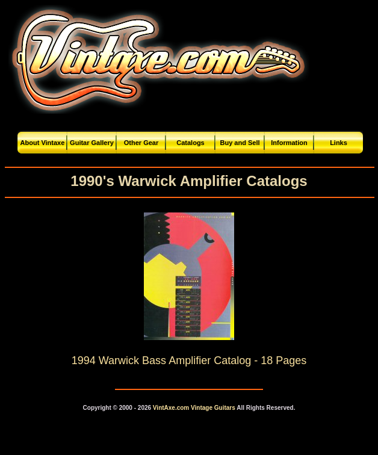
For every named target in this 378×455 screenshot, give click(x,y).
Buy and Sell (239, 142)
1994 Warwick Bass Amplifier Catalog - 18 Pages (189, 360)
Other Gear (141, 142)
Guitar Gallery (92, 142)
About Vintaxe (42, 142)
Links (338, 142)
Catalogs (190, 142)
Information (289, 142)
